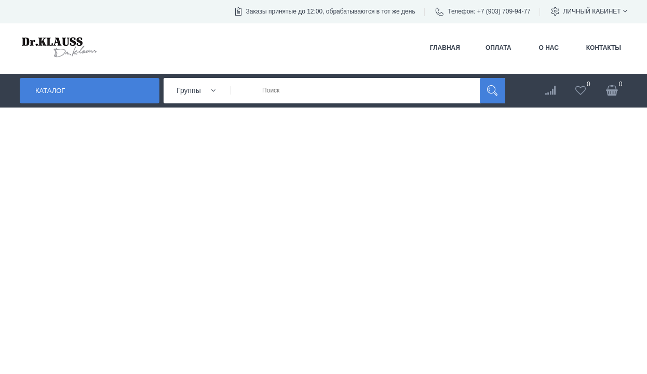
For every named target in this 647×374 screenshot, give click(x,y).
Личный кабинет (595, 11)
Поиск (492, 90)
